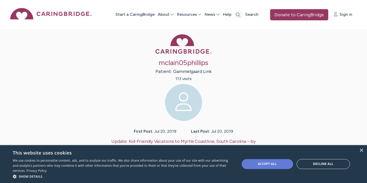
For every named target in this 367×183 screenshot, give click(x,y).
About (166, 14)
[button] (123, 176)
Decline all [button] (323, 164)
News (212, 14)
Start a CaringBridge (134, 14)
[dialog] (183, 164)
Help (227, 14)
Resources (189, 14)
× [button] (361, 150)
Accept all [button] (267, 164)
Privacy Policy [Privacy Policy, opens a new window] (37, 171)
